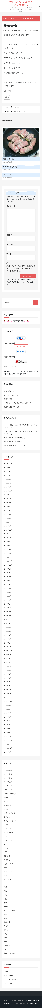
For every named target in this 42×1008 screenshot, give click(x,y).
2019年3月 (7, 682)
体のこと (7, 860)
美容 (5, 918)
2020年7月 (7, 619)
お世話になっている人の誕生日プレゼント (19, 403)
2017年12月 (8, 740)
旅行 (5, 895)
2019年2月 (7, 686)
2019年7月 (7, 666)
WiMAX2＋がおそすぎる (11, 167)
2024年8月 (7, 468)
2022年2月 (7, 553)
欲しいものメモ (9, 910)
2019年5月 (7, 674)
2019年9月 (7, 658)
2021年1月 (7, 604)
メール (10, 244)
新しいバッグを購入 (11, 395)
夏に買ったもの (9, 445)
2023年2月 (7, 522)
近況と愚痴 (8, 399)
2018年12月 (8, 694)
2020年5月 (7, 627)
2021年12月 (8, 561)
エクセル (7, 797)
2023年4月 (7, 514)
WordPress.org (9, 983)
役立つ (6, 883)
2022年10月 (8, 538)
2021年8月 (7, 577)
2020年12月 (8, 608)
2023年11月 (8, 495)
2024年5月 (7, 471)
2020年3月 (7, 635)
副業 (5, 867)
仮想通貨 (7, 856)
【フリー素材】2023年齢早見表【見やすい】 (20, 425)
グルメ (6, 809)
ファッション (8, 829)
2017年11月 (8, 744)
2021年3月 (7, 596)
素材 (5, 914)
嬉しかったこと (9, 879)
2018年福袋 (8, 770)
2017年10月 (8, 748)
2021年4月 (7, 592)
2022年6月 (7, 542)
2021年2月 (7, 600)
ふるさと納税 (8, 832)
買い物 (6, 930)
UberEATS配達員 (10, 794)
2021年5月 (7, 588)
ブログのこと (8, 836)
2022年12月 (8, 530)
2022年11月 (8, 534)
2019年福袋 (8, 774)
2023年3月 (7, 518)
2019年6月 (7, 670)
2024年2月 (7, 483)
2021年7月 (7, 580)
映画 (5, 903)
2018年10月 (8, 701)
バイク (6, 825)
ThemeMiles (33, 1003)
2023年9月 (7, 503)
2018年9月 (7, 705)
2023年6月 (7, 510)
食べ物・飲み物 (9, 953)
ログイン (7, 971)
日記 (24, 30)
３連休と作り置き (9, 159)
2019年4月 (7, 678)
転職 (5, 938)
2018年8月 (7, 709)
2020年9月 (7, 612)
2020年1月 (7, 643)
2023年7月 (7, 507)
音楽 (5, 949)
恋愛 (5, 887)
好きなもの (8, 871)
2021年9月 (7, 573)
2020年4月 (7, 631)
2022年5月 (7, 545)
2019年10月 (8, 655)
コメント (10, 206)
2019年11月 (8, 651)
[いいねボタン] (5, 97)
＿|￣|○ (6, 91)
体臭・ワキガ (8, 864)
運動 (5, 942)
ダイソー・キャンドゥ (12, 821)
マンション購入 (9, 840)
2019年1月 (7, 690)
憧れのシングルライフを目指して (21, 3)
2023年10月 (8, 499)
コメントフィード (10, 979)
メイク (6, 844)
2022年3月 (7, 549)
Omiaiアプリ (8, 790)
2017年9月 (7, 752)
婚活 (5, 875)
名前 (9, 235)
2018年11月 (8, 697)
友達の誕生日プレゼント (12, 407)
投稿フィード (8, 975)
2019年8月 (7, 662)
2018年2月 (7, 732)
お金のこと (8, 805)
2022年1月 (7, 557)
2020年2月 (7, 639)
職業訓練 (7, 922)
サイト (9, 254)
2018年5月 (7, 721)
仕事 (5, 852)
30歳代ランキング (10, 367)
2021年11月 (8, 565)
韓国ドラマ (8, 945)
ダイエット (8, 817)
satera (7, 30)
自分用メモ (8, 926)
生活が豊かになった (11, 391)
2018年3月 (7, 729)
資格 (5, 934)
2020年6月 (7, 623)
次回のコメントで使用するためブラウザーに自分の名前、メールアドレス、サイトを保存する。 (20, 268)
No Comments (34, 30)
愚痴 (5, 891)
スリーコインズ (9, 813)
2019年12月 (8, 647)
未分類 (6, 906)
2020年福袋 (8, 778)
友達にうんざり (8, 174)
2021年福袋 (8, 782)
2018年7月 (7, 713)
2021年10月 (8, 569)
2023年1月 (7, 526)
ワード (6, 848)
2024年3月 (7, 479)
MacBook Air (8, 786)
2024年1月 (7, 487)
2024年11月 (8, 464)
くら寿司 (7, 53)
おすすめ (7, 801)
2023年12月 (8, 491)
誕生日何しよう (9, 438)
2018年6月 (7, 717)
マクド (6, 45)
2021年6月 (7, 584)
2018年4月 (7, 725)
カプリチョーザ (10, 58)
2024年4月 (7, 475)
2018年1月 (7, 736)
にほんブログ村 (9, 343)
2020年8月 (7, 616)
